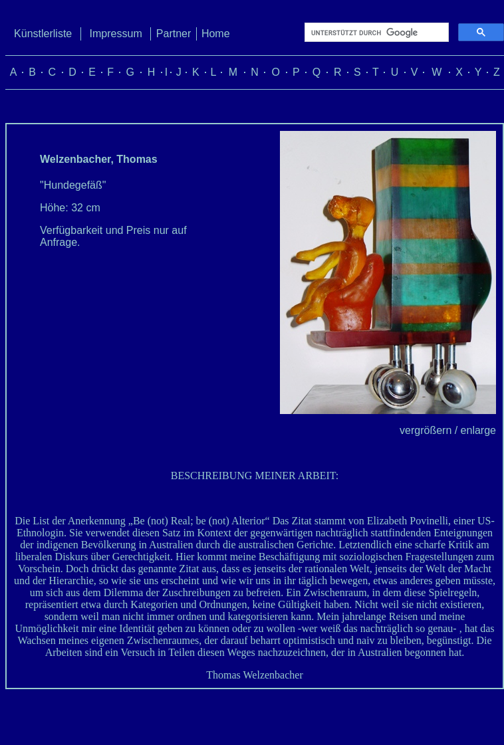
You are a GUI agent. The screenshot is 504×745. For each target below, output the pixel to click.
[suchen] (375, 33)
